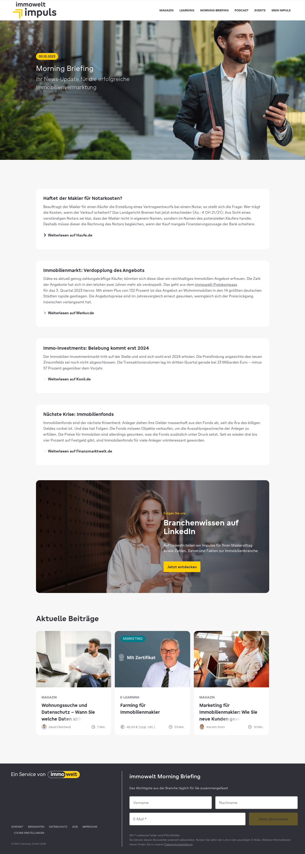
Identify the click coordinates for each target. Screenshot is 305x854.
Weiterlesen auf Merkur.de (69, 313)
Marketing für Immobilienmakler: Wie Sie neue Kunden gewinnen (228, 712)
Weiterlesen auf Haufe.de (68, 235)
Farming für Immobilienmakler (140, 708)
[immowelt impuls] (34, 10)
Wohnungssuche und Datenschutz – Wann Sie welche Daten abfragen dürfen (68, 712)
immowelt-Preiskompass (216, 284)
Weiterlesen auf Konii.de (67, 379)
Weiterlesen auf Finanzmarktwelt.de (78, 451)
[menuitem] (166, 10)
